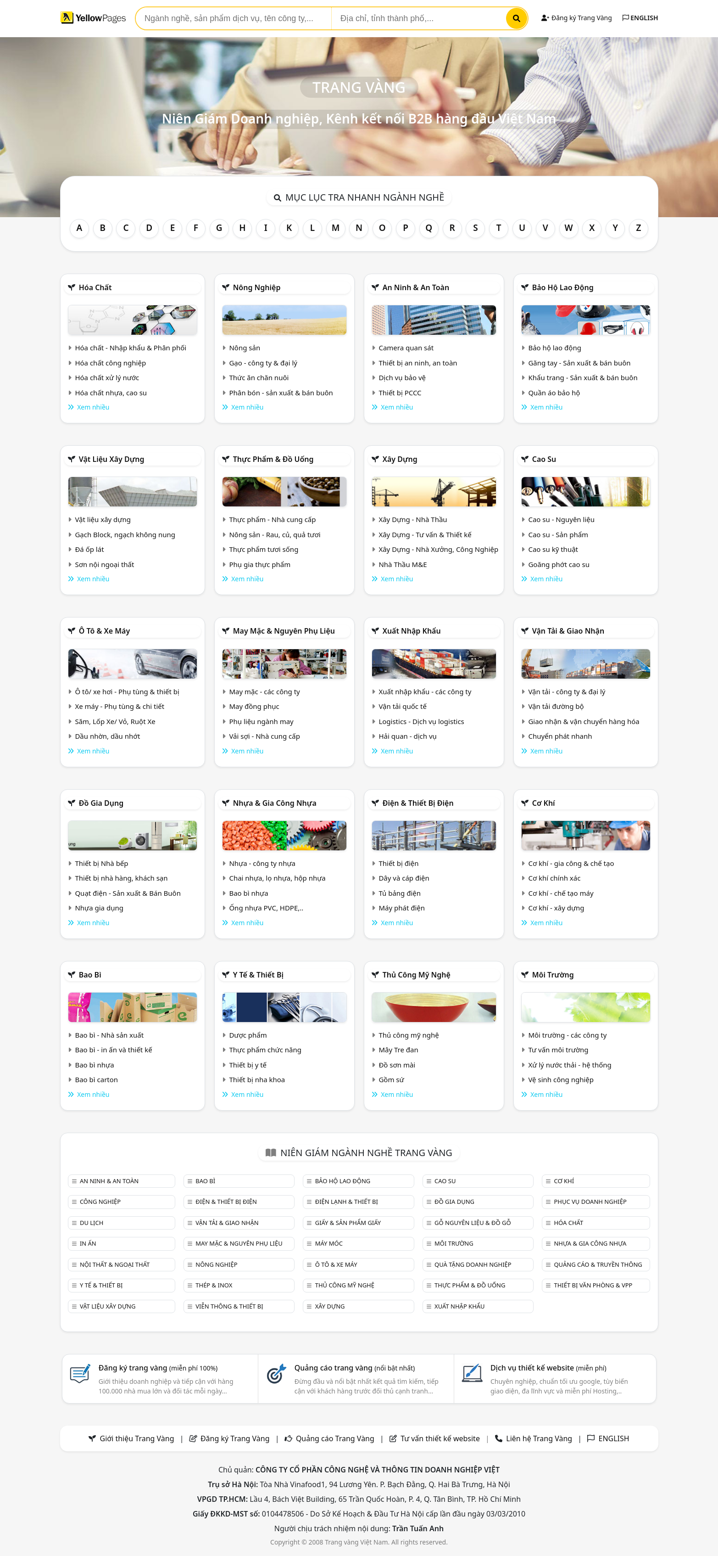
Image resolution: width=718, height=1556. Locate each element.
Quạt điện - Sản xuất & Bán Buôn (128, 893)
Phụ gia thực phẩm (259, 564)
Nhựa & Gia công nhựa (275, 803)
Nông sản (244, 347)
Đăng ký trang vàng (158, 1368)
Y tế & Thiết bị (258, 975)
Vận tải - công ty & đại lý (566, 691)
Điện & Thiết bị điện (418, 803)
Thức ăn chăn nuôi (259, 377)
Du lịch (91, 1223)
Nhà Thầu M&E (402, 564)
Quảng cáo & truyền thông (598, 1264)
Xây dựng (400, 459)
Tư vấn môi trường (558, 1049)
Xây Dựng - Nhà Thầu (412, 519)
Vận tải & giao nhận (568, 631)
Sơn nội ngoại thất (104, 564)
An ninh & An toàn (416, 287)
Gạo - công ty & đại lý (263, 362)
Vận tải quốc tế (402, 706)
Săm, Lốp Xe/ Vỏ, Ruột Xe (115, 721)
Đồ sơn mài (396, 1064)
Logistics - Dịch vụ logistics (421, 721)
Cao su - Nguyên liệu (561, 519)
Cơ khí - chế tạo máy (560, 893)
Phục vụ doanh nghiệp (590, 1201)
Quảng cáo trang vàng (355, 1368)
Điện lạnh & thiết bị (346, 1201)
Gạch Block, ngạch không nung (125, 534)
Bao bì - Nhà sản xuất (109, 1034)
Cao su (544, 459)
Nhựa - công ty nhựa (262, 863)
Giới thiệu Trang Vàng (137, 1438)
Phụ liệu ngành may (261, 721)
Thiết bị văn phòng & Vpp (593, 1285)
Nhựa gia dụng (99, 907)
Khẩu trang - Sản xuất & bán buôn (582, 377)
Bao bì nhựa (248, 893)
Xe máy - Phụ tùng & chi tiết (119, 706)
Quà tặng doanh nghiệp (473, 1264)
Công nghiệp (100, 1201)
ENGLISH (640, 17)
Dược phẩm (248, 1034)
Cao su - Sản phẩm (558, 534)
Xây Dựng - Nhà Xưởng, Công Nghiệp (438, 549)
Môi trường (553, 975)
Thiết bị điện (398, 863)
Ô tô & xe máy (104, 631)
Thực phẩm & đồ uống (273, 459)
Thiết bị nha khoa (257, 1079)
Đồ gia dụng (101, 803)
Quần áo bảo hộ (554, 392)
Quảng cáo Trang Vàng (335, 1438)
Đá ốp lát (89, 549)
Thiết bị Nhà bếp (101, 863)
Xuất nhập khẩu (412, 631)
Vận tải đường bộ (556, 706)
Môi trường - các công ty (567, 1034)
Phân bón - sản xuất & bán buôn (281, 392)
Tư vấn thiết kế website (441, 1438)
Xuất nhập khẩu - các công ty (424, 691)
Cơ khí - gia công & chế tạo (571, 863)
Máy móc (329, 1243)
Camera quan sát (406, 347)
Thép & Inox (213, 1285)
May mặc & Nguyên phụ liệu (284, 631)
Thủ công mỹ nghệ (417, 975)
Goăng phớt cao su (559, 564)
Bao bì (90, 975)
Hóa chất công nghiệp (110, 362)
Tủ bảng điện (399, 893)
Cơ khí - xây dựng (556, 907)
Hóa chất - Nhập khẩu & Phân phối (130, 347)
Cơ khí (543, 803)
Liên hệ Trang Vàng (539, 1438)
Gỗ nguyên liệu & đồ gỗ (472, 1223)
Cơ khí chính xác (554, 877)
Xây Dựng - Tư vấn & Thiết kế (424, 534)
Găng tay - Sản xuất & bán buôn (579, 362)
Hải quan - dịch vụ (407, 736)
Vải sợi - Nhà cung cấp (264, 736)
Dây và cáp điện (403, 877)
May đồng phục (254, 706)
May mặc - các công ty (264, 691)
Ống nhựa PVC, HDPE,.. (266, 907)
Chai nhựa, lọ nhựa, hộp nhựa (277, 877)
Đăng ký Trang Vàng (576, 17)
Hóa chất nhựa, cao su (111, 392)
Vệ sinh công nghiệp (561, 1079)
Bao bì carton (96, 1079)
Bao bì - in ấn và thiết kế (113, 1049)
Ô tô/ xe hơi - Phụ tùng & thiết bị (127, 691)
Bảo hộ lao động (563, 287)
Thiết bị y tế (248, 1064)
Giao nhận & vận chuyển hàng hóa (583, 721)
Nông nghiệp (257, 287)
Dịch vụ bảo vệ (402, 377)
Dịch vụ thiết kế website (548, 1368)
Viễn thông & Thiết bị (229, 1306)
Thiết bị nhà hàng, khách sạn (121, 877)
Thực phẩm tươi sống (263, 549)
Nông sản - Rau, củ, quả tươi (274, 534)
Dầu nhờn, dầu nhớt (107, 736)
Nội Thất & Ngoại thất (115, 1264)
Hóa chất (95, 287)
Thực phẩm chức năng (265, 1049)
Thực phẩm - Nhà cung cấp (272, 519)
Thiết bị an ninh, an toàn (417, 362)
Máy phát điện (401, 907)
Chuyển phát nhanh (560, 736)
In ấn (88, 1243)
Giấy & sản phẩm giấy (348, 1223)
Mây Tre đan (398, 1049)
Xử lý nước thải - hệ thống (569, 1064)
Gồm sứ (391, 1079)
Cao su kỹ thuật (553, 549)
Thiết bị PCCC (399, 392)
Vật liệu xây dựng (112, 459)
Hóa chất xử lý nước (107, 377)
